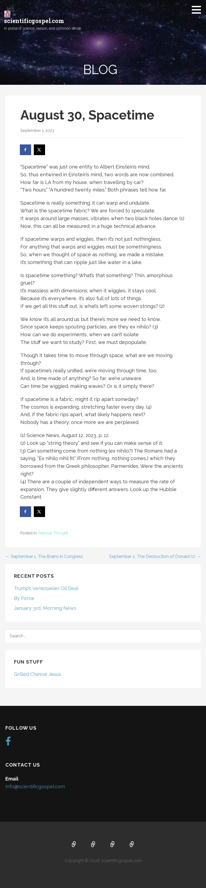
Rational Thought (53, 533)
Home (74, 844)
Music (112, 844)
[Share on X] (39, 149)
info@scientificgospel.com (35, 786)
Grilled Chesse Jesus (37, 674)
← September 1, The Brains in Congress (44, 556)
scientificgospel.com (34, 21)
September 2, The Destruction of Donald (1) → (155, 556)
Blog (132, 844)
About (93, 844)
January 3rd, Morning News (45, 608)
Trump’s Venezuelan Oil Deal (46, 588)
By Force (24, 598)
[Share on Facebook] (25, 149)
